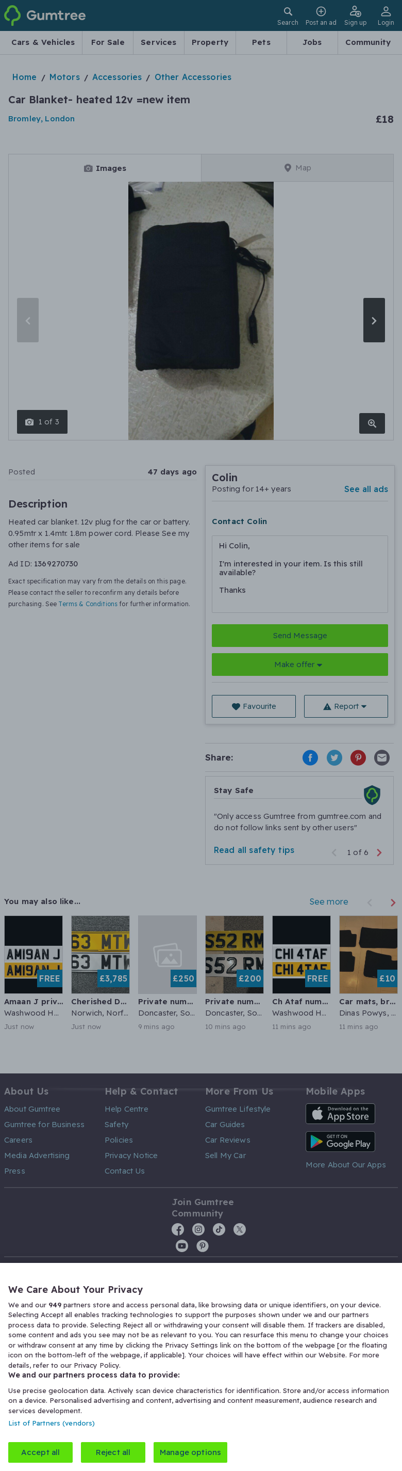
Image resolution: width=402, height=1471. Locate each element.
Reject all (113, 1452)
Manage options (190, 1452)
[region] (201, 1367)
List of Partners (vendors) (51, 1423)
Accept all (40, 1452)
